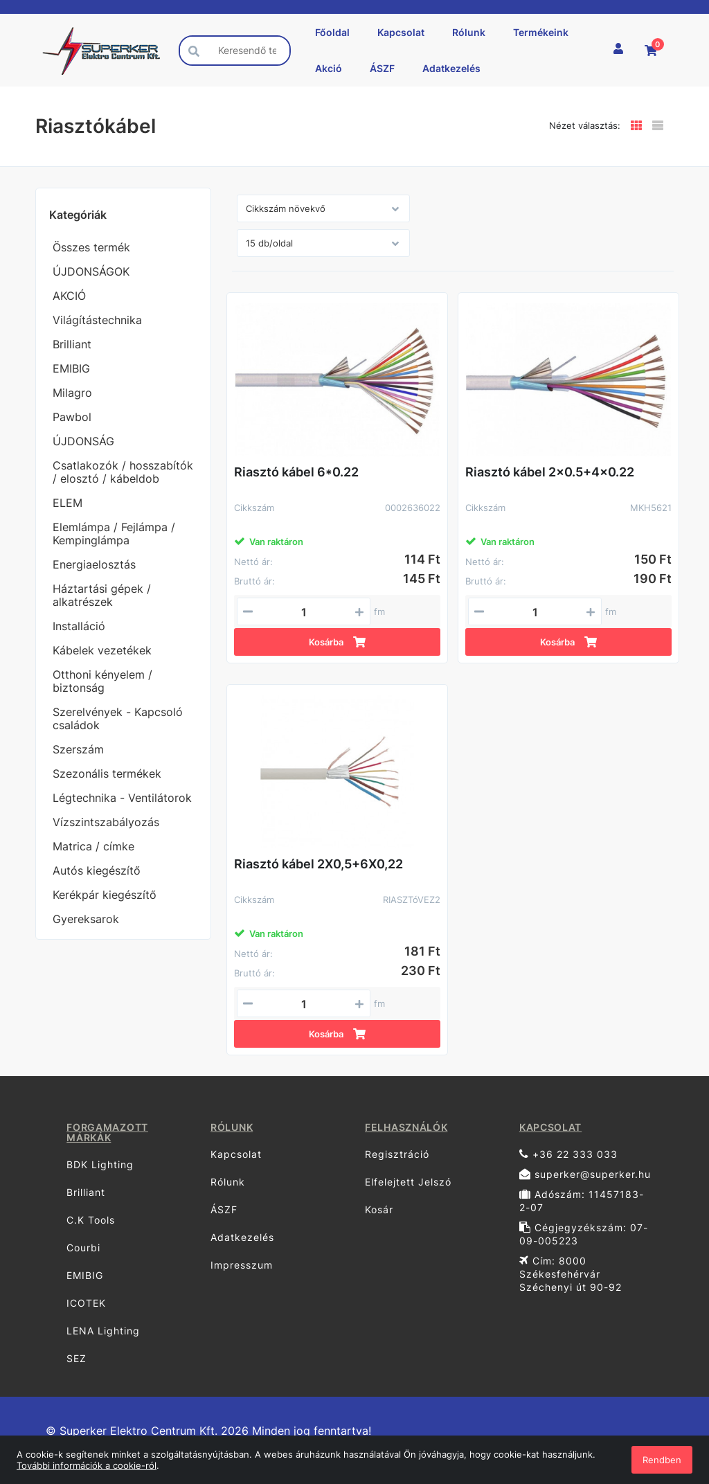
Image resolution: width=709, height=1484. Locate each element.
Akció (328, 68)
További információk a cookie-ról (86, 1465)
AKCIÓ (69, 296)
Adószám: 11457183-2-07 (581, 1200)
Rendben (662, 1459)
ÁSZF (382, 68)
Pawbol (72, 417)
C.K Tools (90, 1220)
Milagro (72, 393)
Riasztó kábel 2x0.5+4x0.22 (549, 472)
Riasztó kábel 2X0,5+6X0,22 (318, 864)
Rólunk (468, 32)
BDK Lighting (100, 1164)
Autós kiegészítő (97, 870)
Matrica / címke (93, 846)
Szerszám (78, 749)
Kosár (379, 1209)
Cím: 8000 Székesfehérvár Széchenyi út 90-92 (570, 1274)
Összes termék (91, 247)
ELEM (67, 503)
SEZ (76, 1358)
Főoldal (332, 32)
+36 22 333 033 (568, 1154)
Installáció (79, 626)
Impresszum (241, 1265)
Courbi (83, 1247)
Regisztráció (397, 1154)
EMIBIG (71, 368)
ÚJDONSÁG (83, 441)
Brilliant (72, 344)
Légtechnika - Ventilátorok (122, 798)
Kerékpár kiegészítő (104, 895)
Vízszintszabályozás (106, 822)
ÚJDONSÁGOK (91, 271)
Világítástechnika (97, 320)
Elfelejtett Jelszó (408, 1182)
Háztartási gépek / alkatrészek (102, 595)
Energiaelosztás (94, 564)
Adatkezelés (451, 68)
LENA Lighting (103, 1331)
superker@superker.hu (585, 1174)
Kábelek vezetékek (102, 650)
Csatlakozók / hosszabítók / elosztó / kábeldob (123, 471)
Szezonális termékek (107, 773)
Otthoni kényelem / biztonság (102, 681)
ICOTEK (86, 1303)
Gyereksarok (86, 919)
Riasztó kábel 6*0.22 (296, 472)
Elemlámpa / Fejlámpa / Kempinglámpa (114, 533)
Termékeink (540, 32)
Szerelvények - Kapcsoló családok (118, 718)
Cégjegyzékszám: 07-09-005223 (583, 1234)
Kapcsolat (400, 32)
